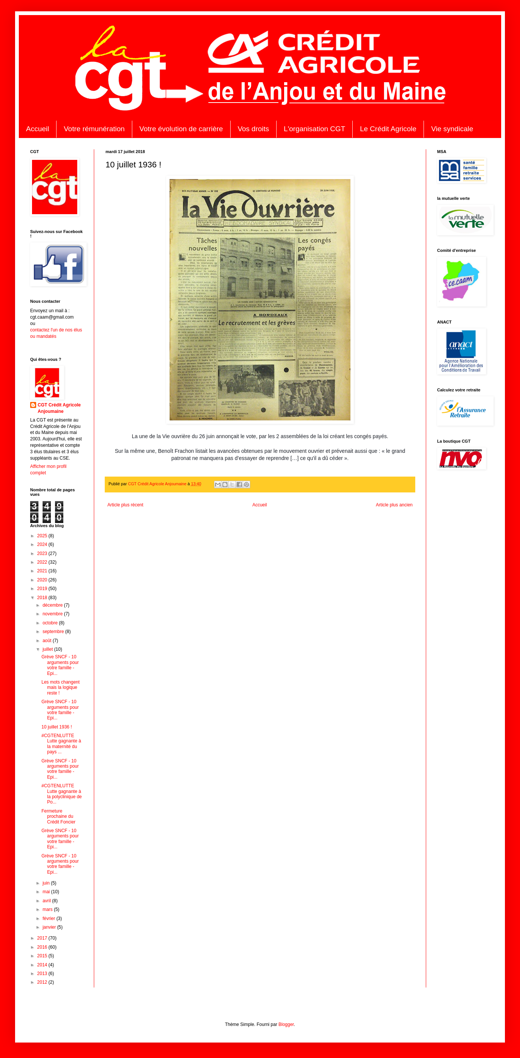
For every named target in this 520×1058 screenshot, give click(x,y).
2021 (43, 570)
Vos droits (253, 129)
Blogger (286, 1024)
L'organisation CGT (314, 129)
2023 (43, 553)
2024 (43, 544)
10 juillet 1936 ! (56, 727)
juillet (48, 649)
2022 (43, 562)
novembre (53, 613)
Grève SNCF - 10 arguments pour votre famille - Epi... (60, 665)
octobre (51, 623)
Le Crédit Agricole (388, 129)
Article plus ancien (394, 505)
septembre (54, 631)
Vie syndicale (452, 129)
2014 (43, 965)
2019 (43, 588)
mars (48, 909)
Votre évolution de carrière (181, 129)
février (50, 918)
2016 (43, 947)
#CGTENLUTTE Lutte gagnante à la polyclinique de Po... (61, 794)
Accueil (37, 129)
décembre (53, 605)
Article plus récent (125, 505)
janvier (50, 927)
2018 (43, 597)
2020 (43, 580)
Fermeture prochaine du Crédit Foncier (58, 816)
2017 (43, 938)
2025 (43, 535)
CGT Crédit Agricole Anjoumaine (59, 408)
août (48, 640)
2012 (43, 982)
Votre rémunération (94, 129)
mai (47, 891)
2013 (43, 973)
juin (47, 883)
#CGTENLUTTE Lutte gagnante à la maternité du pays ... (61, 743)
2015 (43, 955)
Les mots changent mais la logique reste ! (60, 687)
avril (47, 900)
